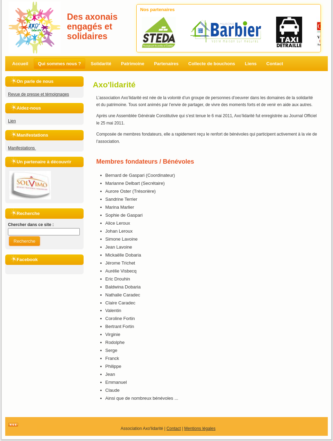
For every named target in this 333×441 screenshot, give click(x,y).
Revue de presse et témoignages (38, 94)
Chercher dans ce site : (31, 224)
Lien (12, 121)
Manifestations (22, 148)
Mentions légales (199, 428)
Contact (173, 428)
